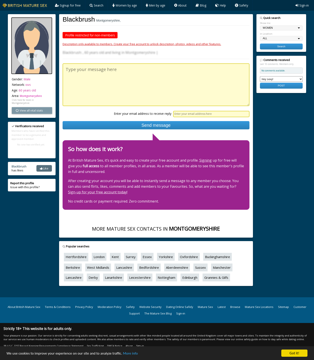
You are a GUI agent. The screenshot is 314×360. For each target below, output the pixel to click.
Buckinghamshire (217, 257)
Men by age (155, 5)
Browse (235, 307)
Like (44, 168)
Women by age (124, 5)
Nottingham (166, 277)
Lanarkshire (113, 277)
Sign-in (302, 5)
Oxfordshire (189, 257)
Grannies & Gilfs (216, 277)
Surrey (131, 257)
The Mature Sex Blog (158, 313)
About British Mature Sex (24, 307)
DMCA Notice (114, 345)
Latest (222, 307)
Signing (205, 160)
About (180, 5)
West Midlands (98, 267)
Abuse (129, 345)
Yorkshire (166, 257)
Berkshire (73, 267)
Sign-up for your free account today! (97, 192)
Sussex (200, 267)
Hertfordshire (76, 257)
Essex (147, 257)
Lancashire (124, 267)
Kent (115, 257)
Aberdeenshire (177, 267)
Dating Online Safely (179, 307)
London (99, 257)
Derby (93, 277)
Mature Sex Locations (259, 307)
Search (96, 5)
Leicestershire (140, 277)
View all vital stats (29, 110)
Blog (201, 5)
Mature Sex (205, 307)
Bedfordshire (149, 267)
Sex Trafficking (95, 345)
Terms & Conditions (58, 307)
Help (220, 5)
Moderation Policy (109, 307)
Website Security (150, 307)
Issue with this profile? (25, 185)
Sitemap (283, 307)
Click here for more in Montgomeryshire (23, 101)
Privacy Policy (84, 307)
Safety (241, 5)
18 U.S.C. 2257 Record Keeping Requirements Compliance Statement (43, 345)
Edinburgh (189, 277)
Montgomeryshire (31, 96)
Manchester (222, 267)
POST (281, 85)
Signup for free (68, 5)
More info (130, 353)
